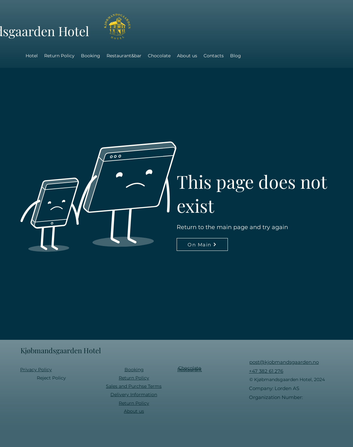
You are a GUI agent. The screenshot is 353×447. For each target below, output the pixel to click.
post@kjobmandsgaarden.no (284, 362)
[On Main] (202, 244)
